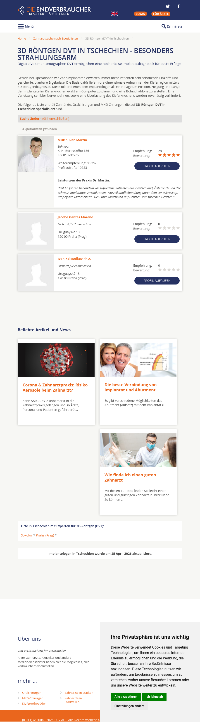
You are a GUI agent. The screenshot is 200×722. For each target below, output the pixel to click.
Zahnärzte (174, 26)
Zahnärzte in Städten (79, 693)
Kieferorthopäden (34, 703)
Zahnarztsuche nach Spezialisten (55, 38)
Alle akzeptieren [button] (126, 696)
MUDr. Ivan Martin (72, 140)
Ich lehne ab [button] (154, 696)
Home (22, 38)
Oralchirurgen (31, 693)
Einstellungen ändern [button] (129, 706)
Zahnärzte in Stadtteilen (73, 700)
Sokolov (27, 535)
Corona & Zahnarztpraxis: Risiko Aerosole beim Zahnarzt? (55, 387)
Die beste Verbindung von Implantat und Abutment (131, 387)
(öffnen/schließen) (44, 118)
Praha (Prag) (45, 535)
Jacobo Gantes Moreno (75, 217)
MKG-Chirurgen (32, 698)
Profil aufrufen (157, 166)
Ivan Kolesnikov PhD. (74, 258)
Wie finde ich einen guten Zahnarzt (130, 477)
